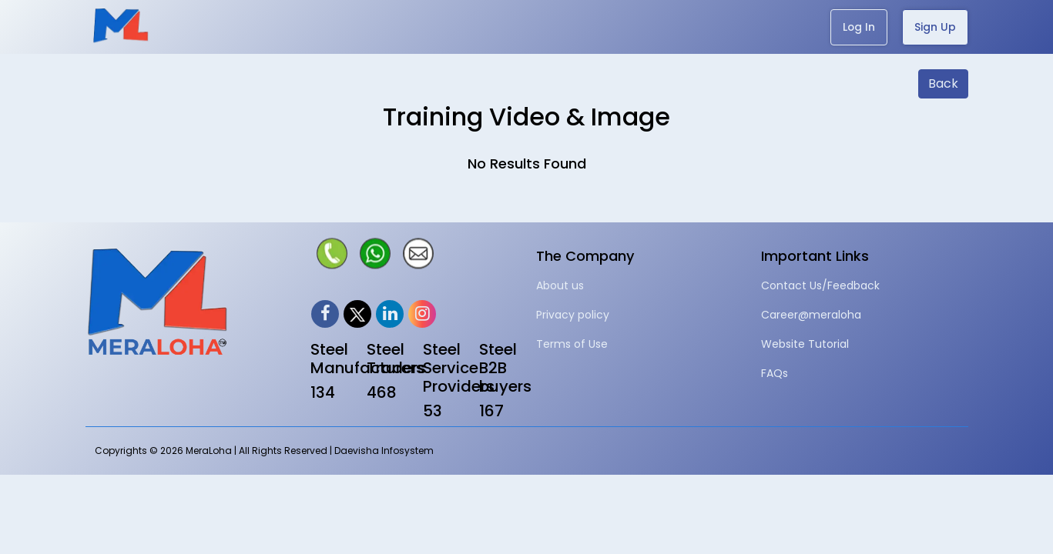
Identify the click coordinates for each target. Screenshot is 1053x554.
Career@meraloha (811, 314)
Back (943, 83)
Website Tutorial (805, 344)
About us (560, 285)
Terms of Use (572, 344)
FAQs (774, 373)
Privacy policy (572, 314)
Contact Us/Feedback (820, 285)
